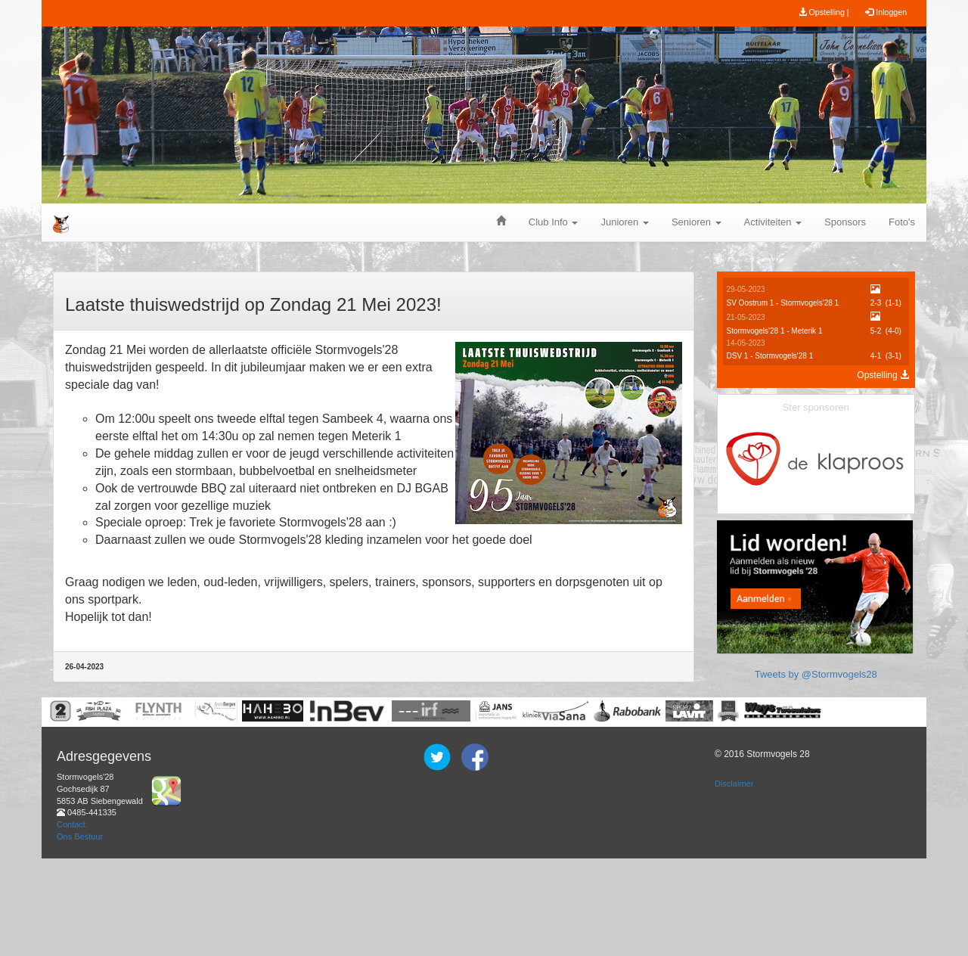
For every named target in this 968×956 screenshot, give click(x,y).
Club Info (554, 222)
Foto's (902, 222)
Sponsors (845, 222)
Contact (71, 922)
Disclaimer (734, 881)
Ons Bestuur (80, 934)
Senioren (696, 222)
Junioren (624, 222)
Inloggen (886, 12)
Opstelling (883, 375)
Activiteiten (773, 222)
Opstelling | (824, 12)
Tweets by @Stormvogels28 (816, 787)
